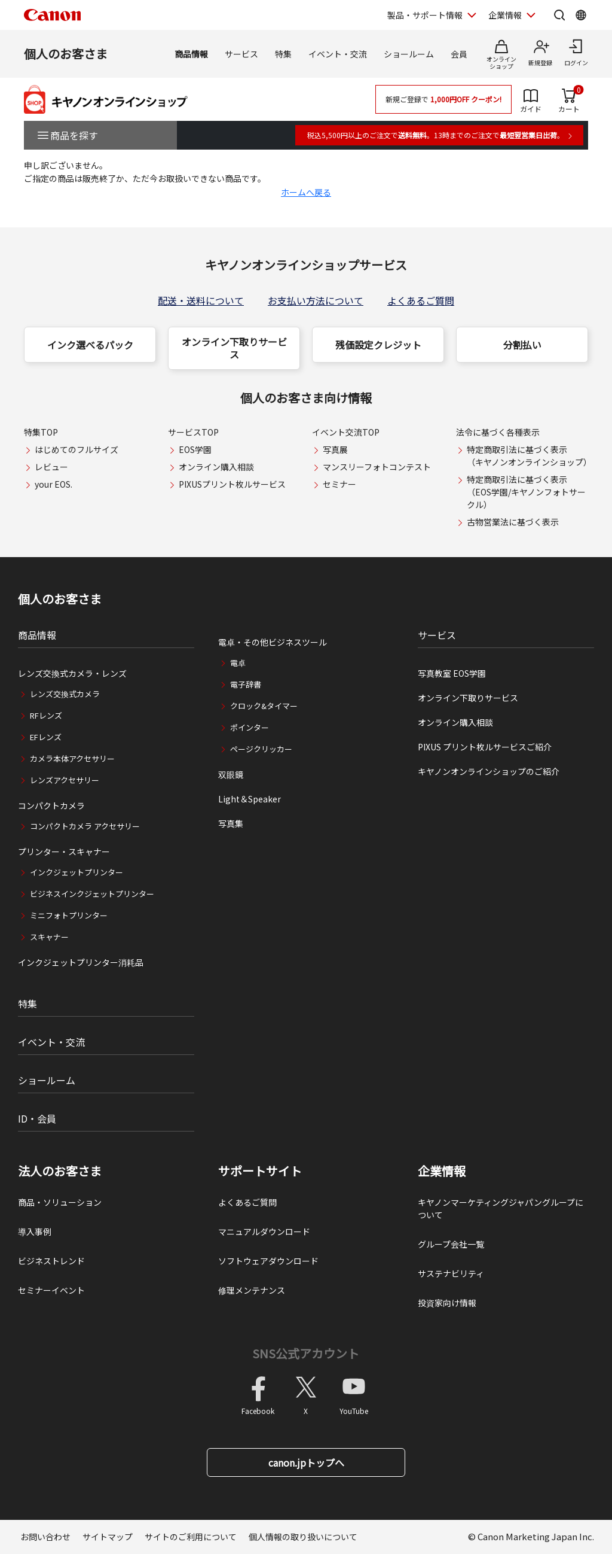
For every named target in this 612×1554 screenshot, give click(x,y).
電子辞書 (245, 684)
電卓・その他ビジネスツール (272, 642)
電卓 (238, 662)
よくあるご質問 (420, 300)
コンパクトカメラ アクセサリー (85, 826)
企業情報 (442, 1171)
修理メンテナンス (251, 1290)
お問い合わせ (45, 1537)
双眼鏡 (230, 774)
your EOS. (53, 484)
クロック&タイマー (264, 705)
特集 (283, 54)
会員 (459, 54)
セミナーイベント (51, 1290)
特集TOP (41, 432)
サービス (241, 54)
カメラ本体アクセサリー (72, 758)
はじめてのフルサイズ (76, 449)
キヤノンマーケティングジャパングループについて (500, 1208)
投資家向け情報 (447, 1303)
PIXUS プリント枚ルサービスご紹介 (485, 747)
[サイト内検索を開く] (559, 15)
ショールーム (409, 54)
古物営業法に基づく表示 (513, 522)
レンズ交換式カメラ (65, 694)
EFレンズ (46, 737)
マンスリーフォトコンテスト (377, 467)
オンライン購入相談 (216, 467)
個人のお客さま (66, 53)
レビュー (51, 467)
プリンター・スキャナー (64, 851)
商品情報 (191, 54)
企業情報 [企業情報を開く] (505, 15)
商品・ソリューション (60, 1202)
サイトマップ (107, 1537)
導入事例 (34, 1231)
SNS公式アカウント (305, 1353)
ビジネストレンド (51, 1261)
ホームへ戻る (306, 192)
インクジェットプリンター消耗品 (80, 962)
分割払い (522, 344)
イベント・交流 (337, 54)
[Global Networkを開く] (581, 15)
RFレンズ (46, 715)
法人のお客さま (60, 1171)
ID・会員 (37, 1118)
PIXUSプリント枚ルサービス (232, 484)
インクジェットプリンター (76, 872)
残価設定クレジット (378, 344)
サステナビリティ (451, 1273)
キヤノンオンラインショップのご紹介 (488, 771)
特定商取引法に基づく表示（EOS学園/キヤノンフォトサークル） (526, 491)
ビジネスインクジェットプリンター (92, 893)
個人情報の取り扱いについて (303, 1537)
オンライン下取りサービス (234, 347)
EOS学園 (195, 449)
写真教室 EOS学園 (452, 673)
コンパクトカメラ (51, 805)
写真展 (335, 449)
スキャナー (49, 936)
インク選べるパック (90, 344)
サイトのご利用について (191, 1537)
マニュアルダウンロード (264, 1231)
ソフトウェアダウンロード (268, 1261)
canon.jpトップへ (306, 1462)
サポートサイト (260, 1171)
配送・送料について (201, 300)
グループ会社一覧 (451, 1244)
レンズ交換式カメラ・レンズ (72, 673)
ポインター (249, 727)
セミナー (339, 484)
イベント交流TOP (346, 432)
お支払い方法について (315, 300)
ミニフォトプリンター (69, 915)
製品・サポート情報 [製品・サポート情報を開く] (425, 15)
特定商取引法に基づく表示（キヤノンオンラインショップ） (529, 455)
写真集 (230, 823)
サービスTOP (193, 432)
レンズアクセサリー (64, 780)
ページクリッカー (261, 749)
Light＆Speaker (249, 799)
